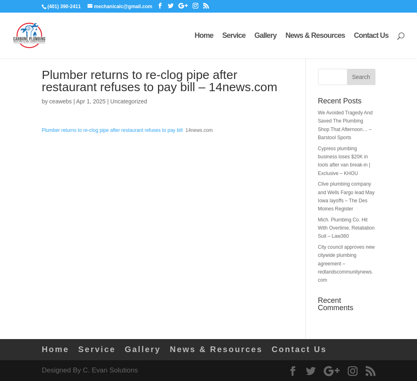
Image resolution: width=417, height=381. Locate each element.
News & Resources (315, 36)
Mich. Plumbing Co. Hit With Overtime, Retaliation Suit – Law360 (346, 228)
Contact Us (371, 36)
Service (234, 36)
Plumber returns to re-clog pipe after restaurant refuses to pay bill (112, 130)
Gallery (266, 36)
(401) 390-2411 (64, 6)
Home (204, 36)
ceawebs (60, 101)
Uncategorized (128, 101)
